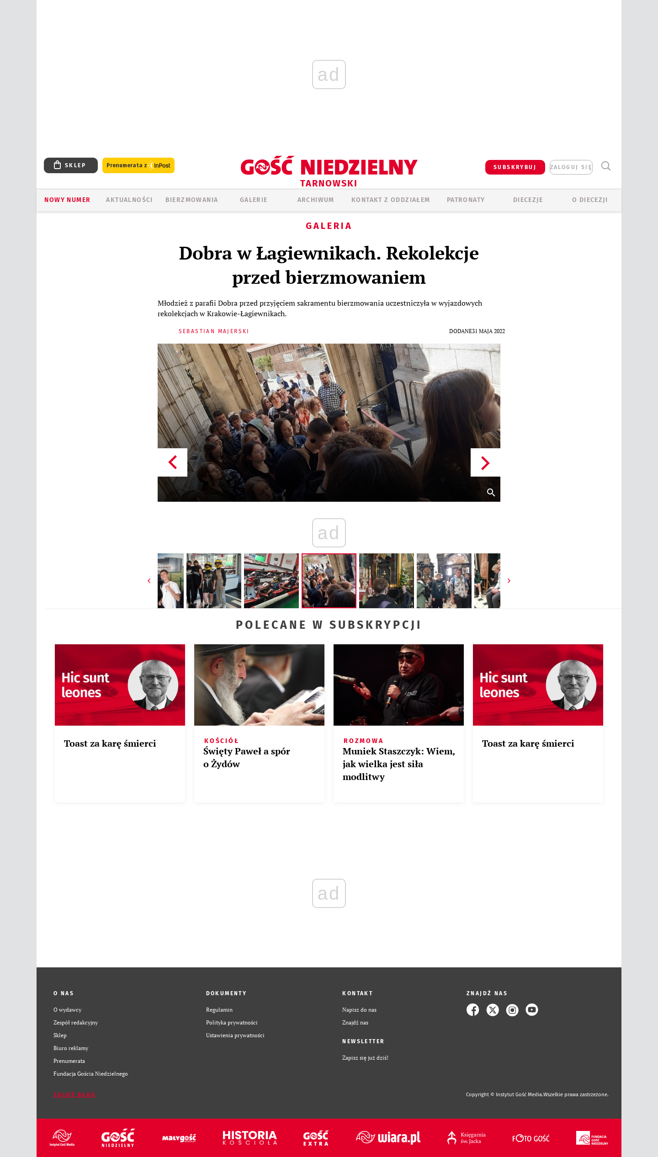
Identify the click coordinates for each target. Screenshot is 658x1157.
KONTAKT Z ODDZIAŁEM (390, 200)
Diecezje (528, 200)
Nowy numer (67, 200)
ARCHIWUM (315, 200)
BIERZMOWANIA (191, 200)
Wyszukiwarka (605, 166)
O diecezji (590, 200)
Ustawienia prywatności (235, 1035)
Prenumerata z (138, 165)
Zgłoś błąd (74, 1095)
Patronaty (466, 200)
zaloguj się (571, 167)
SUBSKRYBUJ (515, 167)
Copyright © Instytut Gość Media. (504, 1095)
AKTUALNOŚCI (129, 200)
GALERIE (254, 200)
